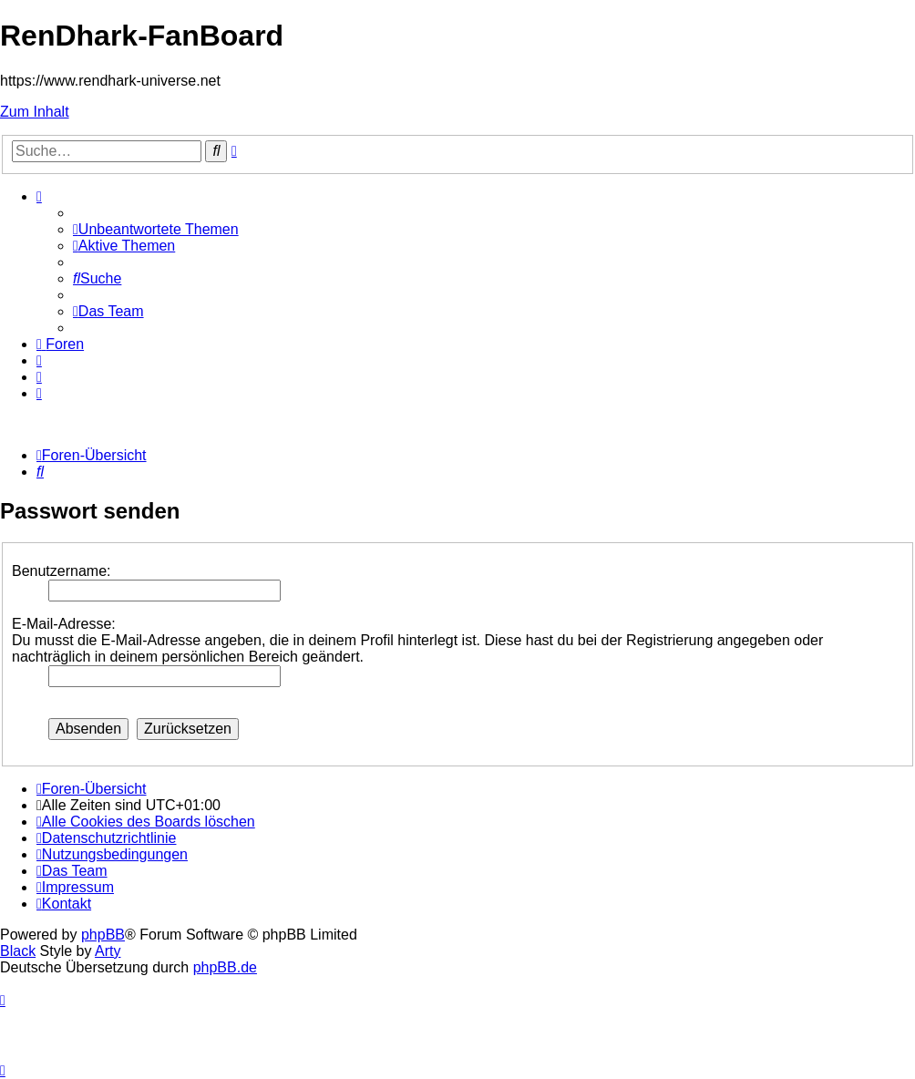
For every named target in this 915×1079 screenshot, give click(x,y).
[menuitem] (156, 229)
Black (18, 951)
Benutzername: (61, 571)
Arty (107, 951)
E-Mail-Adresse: (64, 624)
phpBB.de (225, 967)
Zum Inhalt (34, 111)
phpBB (103, 934)
